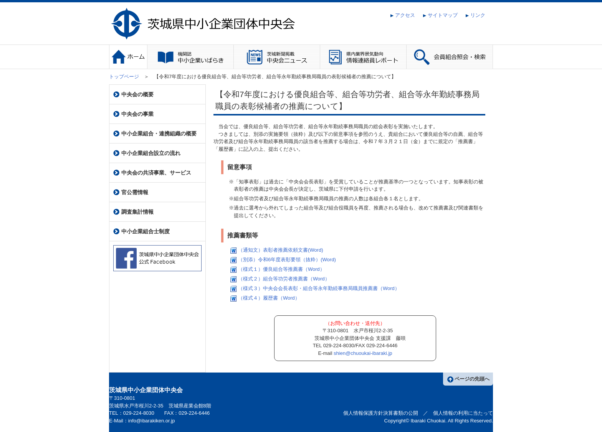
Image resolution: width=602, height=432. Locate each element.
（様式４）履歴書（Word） (264, 298)
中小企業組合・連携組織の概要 (155, 133)
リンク (475, 15)
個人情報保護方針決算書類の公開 (380, 413)
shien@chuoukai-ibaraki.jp (363, 353)
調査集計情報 (133, 212)
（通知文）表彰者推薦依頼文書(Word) (276, 250)
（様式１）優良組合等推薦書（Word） (277, 269)
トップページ (124, 76)
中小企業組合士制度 (141, 231)
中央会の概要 (133, 94)
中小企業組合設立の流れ (146, 153)
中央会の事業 (133, 114)
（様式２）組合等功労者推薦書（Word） (279, 279)
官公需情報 (130, 192)
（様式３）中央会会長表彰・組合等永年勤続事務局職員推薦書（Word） (314, 288)
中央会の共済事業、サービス (152, 173)
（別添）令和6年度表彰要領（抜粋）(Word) (282, 259)
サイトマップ (440, 15)
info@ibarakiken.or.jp (151, 421)
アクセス (402, 15)
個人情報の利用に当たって (463, 413)
